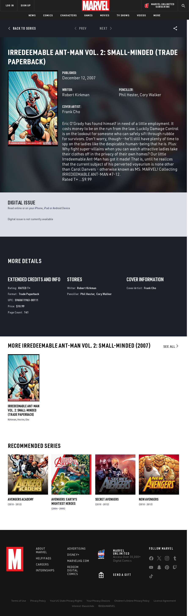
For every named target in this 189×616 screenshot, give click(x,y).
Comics (48, 15)
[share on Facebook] (151, 559)
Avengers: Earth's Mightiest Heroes (64, 506)
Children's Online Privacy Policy (131, 600)
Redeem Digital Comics (73, 570)
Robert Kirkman (76, 99)
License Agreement (165, 600)
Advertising (76, 548)
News (32, 15)
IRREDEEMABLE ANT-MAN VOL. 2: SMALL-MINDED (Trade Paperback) (23, 415)
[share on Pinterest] (167, 568)
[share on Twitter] (159, 559)
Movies (104, 15)
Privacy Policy (38, 600)
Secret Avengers (107, 504)
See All (171, 351)
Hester (20, 424)
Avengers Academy (20, 504)
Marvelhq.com (78, 560)
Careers (42, 564)
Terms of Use (18, 600)
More (156, 15)
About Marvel (41, 550)
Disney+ (73, 554)
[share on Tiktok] (151, 577)
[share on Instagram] (167, 559)
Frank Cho (71, 116)
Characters (68, 15)
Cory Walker (150, 99)
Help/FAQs (43, 558)
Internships (45, 570)
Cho (27, 424)
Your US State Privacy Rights (66, 600)
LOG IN (10, 5)
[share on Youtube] (151, 568)
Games (88, 15)
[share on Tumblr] (175, 559)
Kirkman (12, 424)
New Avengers (148, 504)
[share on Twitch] (175, 568)
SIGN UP (25, 5)
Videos (141, 15)
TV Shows (123, 15)
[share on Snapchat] (159, 568)
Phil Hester (128, 99)
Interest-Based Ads (83, 606)
